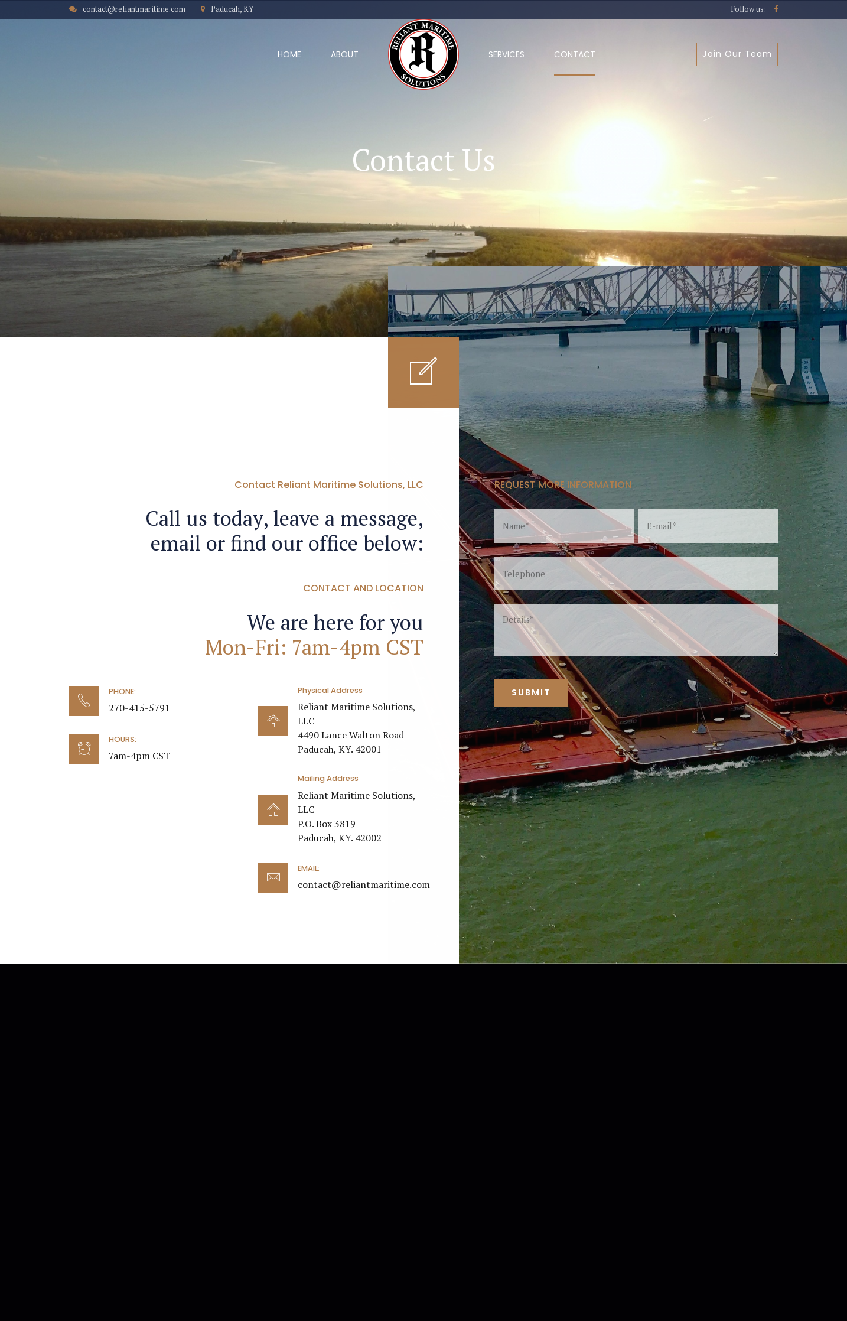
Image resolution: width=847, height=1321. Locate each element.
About (345, 54)
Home (289, 54)
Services (506, 54)
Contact (574, 54)
